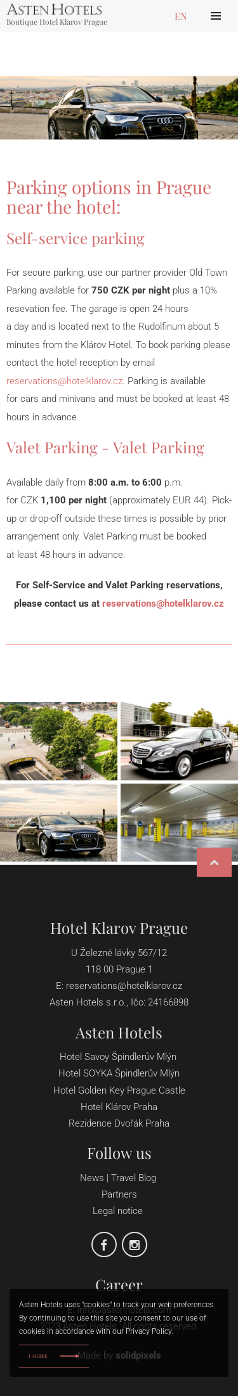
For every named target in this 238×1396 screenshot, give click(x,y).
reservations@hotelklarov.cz (163, 603)
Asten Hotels (119, 1032)
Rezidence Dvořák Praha (119, 1123)
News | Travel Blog (119, 1178)
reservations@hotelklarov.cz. (65, 381)
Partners (119, 1194)
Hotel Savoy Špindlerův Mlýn (118, 1057)
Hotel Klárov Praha (119, 1107)
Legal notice (118, 1211)
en (181, 16)
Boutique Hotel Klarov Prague (56, 21)
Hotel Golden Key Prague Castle (119, 1090)
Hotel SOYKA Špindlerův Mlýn (119, 1073)
